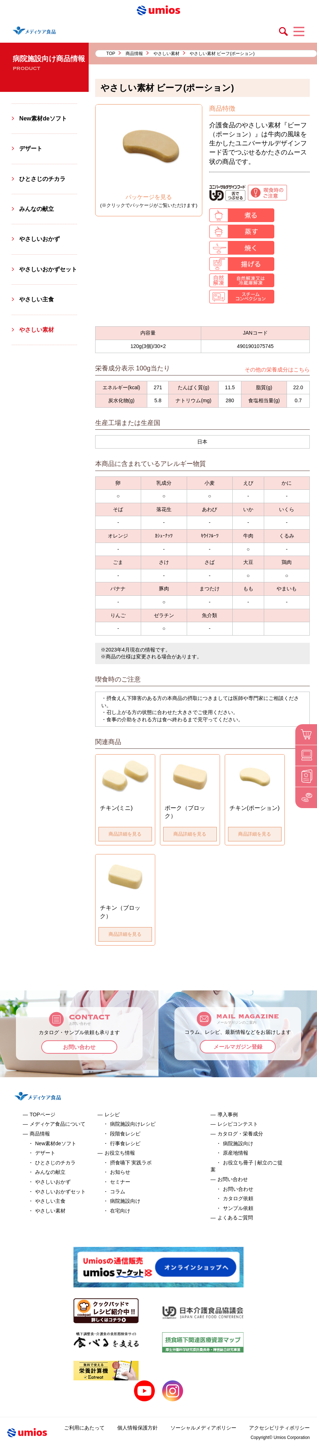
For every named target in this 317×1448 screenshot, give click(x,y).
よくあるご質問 (235, 1217)
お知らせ (120, 1172)
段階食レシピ (125, 1134)
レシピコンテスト (237, 1124)
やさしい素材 (166, 53)
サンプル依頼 (238, 1208)
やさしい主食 (36, 299)
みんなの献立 (36, 209)
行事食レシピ (125, 1143)
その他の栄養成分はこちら (277, 369)
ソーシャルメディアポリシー (203, 1428)
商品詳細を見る (125, 834)
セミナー (120, 1182)
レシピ (112, 1114)
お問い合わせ (79, 1047)
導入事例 (227, 1114)
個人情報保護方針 (137, 1428)
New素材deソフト (43, 118)
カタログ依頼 (238, 1198)
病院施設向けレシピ (133, 1124)
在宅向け (120, 1211)
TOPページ (42, 1114)
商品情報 (134, 53)
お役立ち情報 (120, 1153)
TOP (110, 53)
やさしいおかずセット (48, 269)
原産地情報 (235, 1153)
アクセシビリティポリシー (279, 1428)
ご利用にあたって (84, 1428)
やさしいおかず (39, 239)
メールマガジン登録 (238, 1047)
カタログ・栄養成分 (240, 1134)
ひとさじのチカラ (42, 179)
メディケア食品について (57, 1124)
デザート (30, 148)
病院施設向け (125, 1201)
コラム (117, 1191)
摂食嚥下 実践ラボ (131, 1162)
